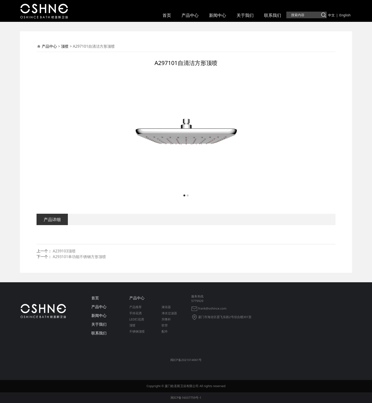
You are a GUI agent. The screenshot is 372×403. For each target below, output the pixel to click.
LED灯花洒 (136, 319)
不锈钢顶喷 (137, 331)
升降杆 (166, 319)
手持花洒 (135, 313)
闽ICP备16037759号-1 (186, 397)
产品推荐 (135, 307)
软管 (165, 325)
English (345, 15)
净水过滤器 (169, 313)
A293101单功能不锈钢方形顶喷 (79, 256)
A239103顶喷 (64, 251)
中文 (331, 15)
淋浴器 (166, 307)
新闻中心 (217, 15)
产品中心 (190, 15)
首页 (167, 15)
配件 (165, 331)
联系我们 (272, 15)
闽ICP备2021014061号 (186, 360)
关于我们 (245, 15)
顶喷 (65, 46)
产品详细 (52, 219)
